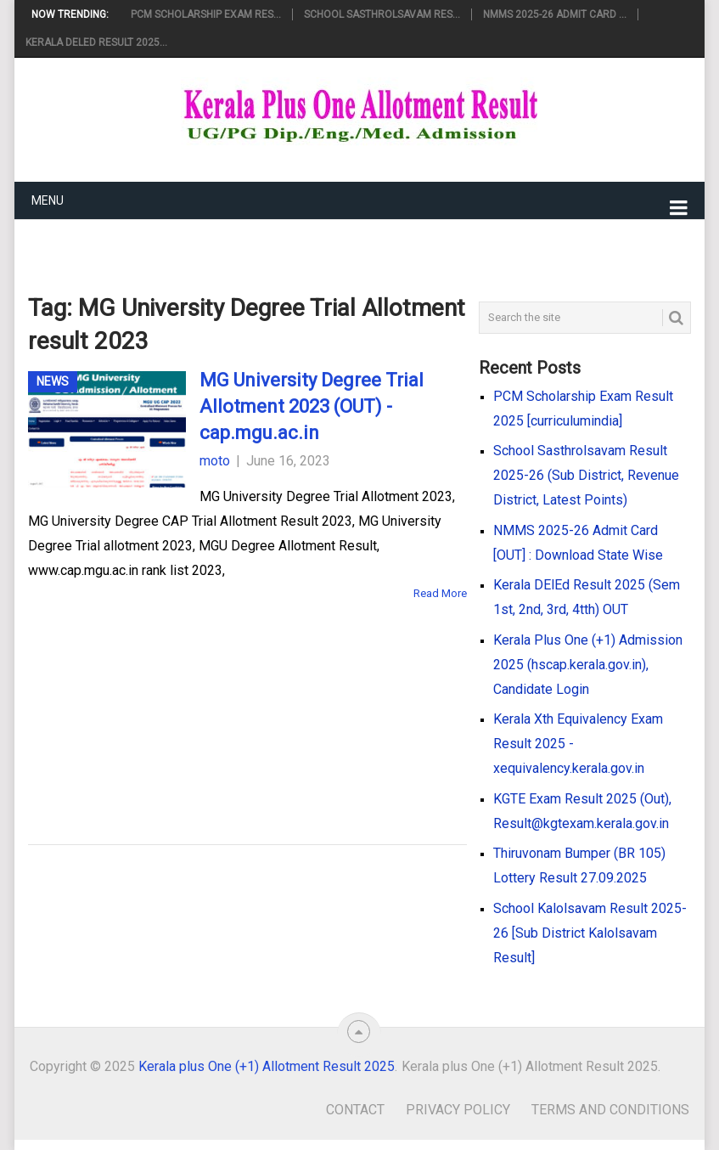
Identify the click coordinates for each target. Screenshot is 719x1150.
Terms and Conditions (610, 1110)
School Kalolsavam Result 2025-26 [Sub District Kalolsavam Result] (590, 933)
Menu (47, 200)
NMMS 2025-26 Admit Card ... (554, 14)
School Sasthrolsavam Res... (382, 14)
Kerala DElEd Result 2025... (96, 42)
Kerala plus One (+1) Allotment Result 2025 (266, 1066)
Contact (355, 1110)
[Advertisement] (220, 698)
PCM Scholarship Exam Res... (206, 14)
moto (214, 461)
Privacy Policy (458, 1110)
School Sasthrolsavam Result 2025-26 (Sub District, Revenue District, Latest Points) (586, 475)
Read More (440, 593)
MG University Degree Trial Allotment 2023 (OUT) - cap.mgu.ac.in (311, 406)
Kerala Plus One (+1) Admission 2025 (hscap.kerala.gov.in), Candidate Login (587, 664)
